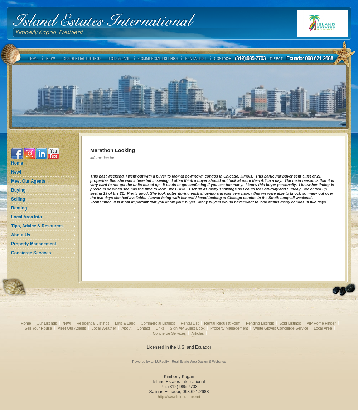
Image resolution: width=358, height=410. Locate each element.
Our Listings (47, 323)
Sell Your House (38, 328)
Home (17, 163)
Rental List (190, 323)
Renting (19, 208)
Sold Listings (290, 323)
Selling (18, 199)
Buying (18, 190)
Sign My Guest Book (187, 328)
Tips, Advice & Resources (37, 225)
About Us (20, 234)
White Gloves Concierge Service (280, 328)
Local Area (323, 328)
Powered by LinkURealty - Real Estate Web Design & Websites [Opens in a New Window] (179, 361)
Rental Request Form (222, 323)
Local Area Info (26, 217)
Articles (197, 333)
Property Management (33, 243)
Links (159, 328)
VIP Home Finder (321, 323)
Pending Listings (260, 323)
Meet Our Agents (28, 181)
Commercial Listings (158, 323)
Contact (143, 328)
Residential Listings (93, 323)
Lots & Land (125, 323)
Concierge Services (31, 252)
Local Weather (104, 328)
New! (16, 172)
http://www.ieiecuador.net (179, 397)
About (126, 328)
